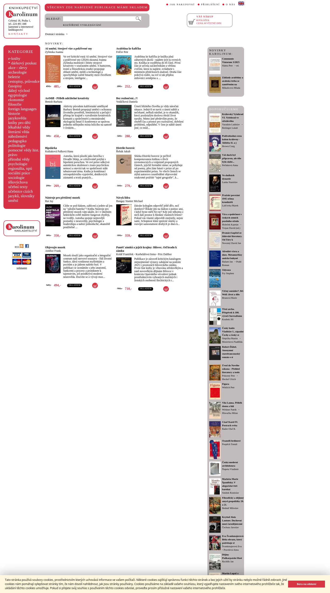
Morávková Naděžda (232, 342)
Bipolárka (51, 148)
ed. (237, 65)
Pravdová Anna (231, 550)
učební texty (18, 187)
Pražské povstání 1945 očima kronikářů (231, 198)
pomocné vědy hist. (23, 150)
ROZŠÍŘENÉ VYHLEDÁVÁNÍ (82, 25)
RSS (19, 247)
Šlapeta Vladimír (230, 469)
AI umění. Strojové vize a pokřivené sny (68, 48)
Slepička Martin (230, 338)
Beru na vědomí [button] (306, 584)
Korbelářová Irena (146, 254)
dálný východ (19, 90)
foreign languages (22, 109)
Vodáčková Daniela (127, 101)
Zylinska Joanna (54, 52)
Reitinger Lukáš (230, 128)
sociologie (16, 177)
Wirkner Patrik (229, 409)
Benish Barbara (53, 101)
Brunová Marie (229, 298)
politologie (16, 145)
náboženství (17, 136)
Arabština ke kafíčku (128, 48)
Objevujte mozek (55, 247)
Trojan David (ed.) (231, 228)
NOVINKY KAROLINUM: (221, 52)
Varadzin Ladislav (231, 124)
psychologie (18, 164)
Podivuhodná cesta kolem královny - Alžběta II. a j (232, 139)
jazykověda (17, 118)
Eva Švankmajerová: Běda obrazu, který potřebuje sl (233, 539)
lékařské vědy (19, 127)
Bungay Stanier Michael (129, 201)
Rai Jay (49, 201)
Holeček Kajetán (230, 224)
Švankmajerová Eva (232, 546)
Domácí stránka (54, 34)
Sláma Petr (227, 65)
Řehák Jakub (123, 151)
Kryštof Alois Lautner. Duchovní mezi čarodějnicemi (232, 520)
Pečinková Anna (230, 165)
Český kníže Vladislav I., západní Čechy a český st (233, 331)
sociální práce (19, 173)
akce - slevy (17, 68)
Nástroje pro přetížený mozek (62, 197)
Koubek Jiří (228, 319)
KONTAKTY (18, 34)
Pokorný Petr (228, 375)
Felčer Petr (122, 52)
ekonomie (16, 100)
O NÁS (230, 4)
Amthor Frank (53, 250)
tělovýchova (18, 182)
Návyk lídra (123, 197)
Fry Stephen (228, 273)
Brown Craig (228, 146)
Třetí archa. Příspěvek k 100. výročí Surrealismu (232, 312)
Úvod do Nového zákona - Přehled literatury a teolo (231, 369)
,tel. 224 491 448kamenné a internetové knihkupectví (20, 25)
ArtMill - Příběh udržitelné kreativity (67, 98)
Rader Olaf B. (229, 429)
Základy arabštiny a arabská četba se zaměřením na (232, 81)
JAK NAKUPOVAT (182, 4)
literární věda (18, 132)
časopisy (15, 86)
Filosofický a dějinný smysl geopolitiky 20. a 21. (233, 501)
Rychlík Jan (228, 561)
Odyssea (226, 270)
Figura (225, 384)
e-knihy (14, 58)
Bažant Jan (227, 261)
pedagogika (17, 141)
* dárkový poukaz (22, 63)
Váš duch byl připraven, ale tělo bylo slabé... (231, 158)
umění (13, 200)
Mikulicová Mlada (231, 88)
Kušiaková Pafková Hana (59, 151)
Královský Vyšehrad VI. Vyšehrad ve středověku (232, 117)
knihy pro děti (19, 122)
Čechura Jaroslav (230, 527)
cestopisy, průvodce (24, 81)
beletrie (14, 77)
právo (12, 155)
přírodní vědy (19, 159)
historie (14, 113)
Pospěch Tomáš (229, 444)
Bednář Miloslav (230, 508)
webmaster (21, 268)
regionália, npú (20, 168)
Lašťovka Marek (230, 205)
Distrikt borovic (125, 148)
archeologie (17, 72)
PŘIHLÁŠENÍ (210, 4)
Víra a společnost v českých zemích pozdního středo (232, 217)
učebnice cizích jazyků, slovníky (21, 193)
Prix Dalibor (165, 254)
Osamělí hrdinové (231, 441)
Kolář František (124, 254)
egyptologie (17, 95)
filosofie (15, 104)
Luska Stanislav (230, 182)
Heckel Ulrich (229, 379)
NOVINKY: (54, 43)
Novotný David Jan (231, 243)
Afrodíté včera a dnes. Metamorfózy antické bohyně (232, 255)
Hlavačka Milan (230, 413)
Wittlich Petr (228, 387)
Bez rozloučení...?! (127, 98)
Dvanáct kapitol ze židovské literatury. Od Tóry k (232, 236)
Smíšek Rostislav (230, 493)
